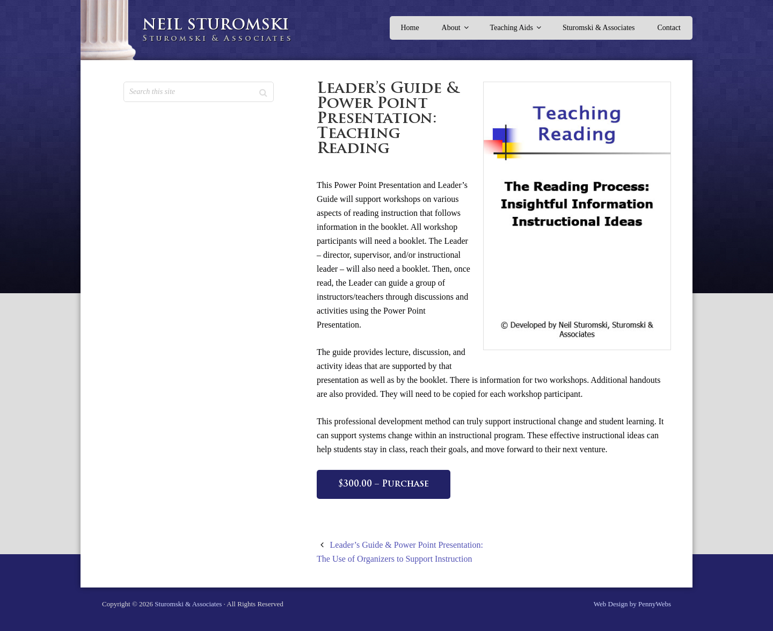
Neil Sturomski (215, 25)
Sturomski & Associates (188, 604)
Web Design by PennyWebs (632, 604)
